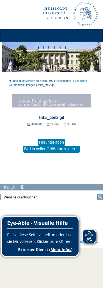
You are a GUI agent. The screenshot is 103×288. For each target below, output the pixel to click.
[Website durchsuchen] (51, 197)
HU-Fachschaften (60, 80)
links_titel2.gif (51, 117)
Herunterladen (51, 142)
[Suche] (100, 197)
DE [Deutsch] (6, 187)
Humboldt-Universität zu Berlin (28, 80)
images (30, 85)
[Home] (19, 35)
